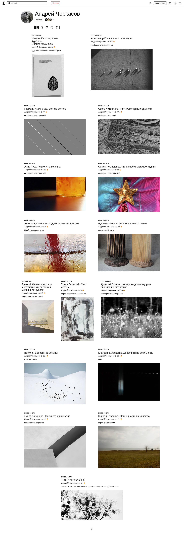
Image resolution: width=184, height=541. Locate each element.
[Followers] (49, 19)
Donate (56, 3)
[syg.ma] (4, 3)
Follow (39, 19)
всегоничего (37, 35)
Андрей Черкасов (39, 47)
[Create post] (160, 3)
